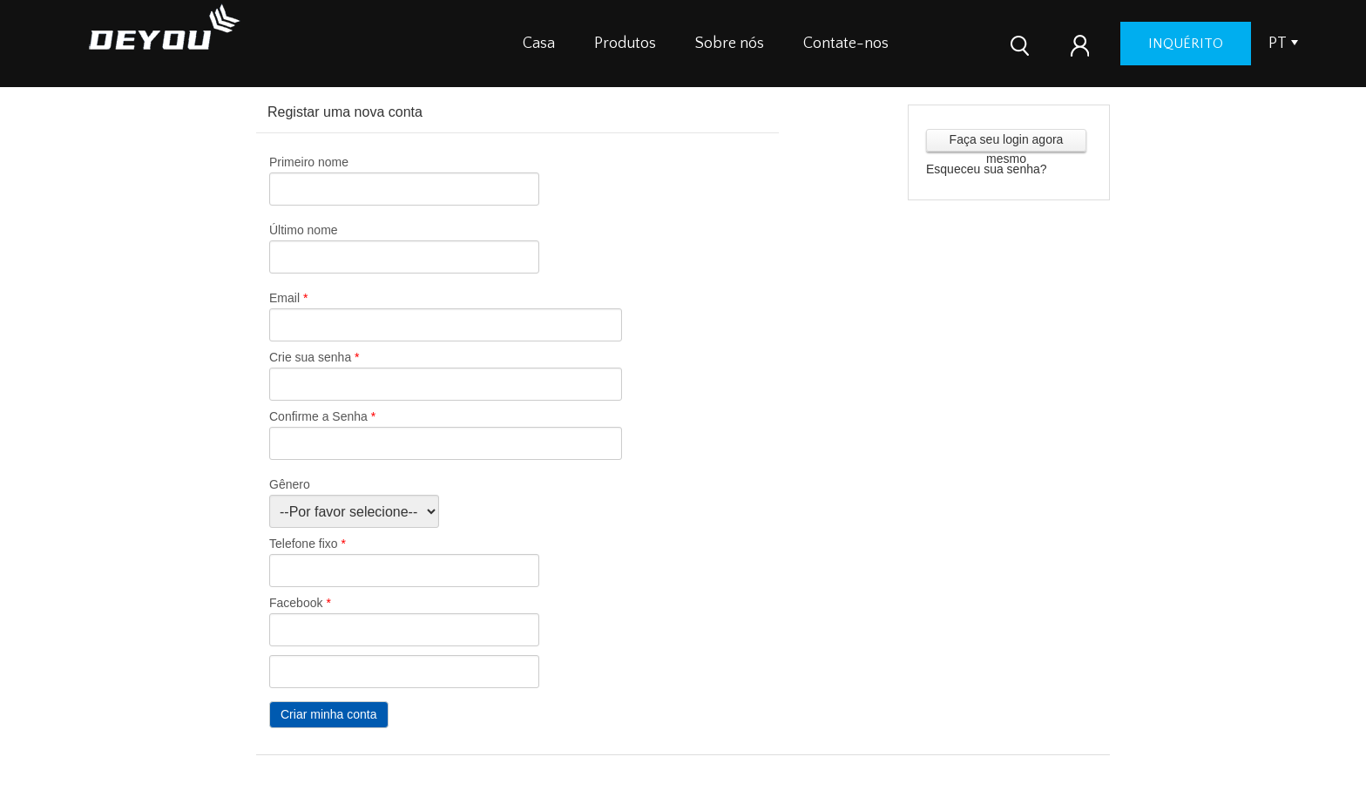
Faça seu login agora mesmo (1007, 142)
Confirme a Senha (322, 416)
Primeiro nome (308, 162)
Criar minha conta (329, 714)
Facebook (300, 603)
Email (288, 298)
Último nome (303, 230)
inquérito (1185, 43)
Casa (539, 43)
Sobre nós (729, 43)
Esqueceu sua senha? (986, 169)
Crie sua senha (314, 357)
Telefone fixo (307, 544)
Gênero (289, 484)
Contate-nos (846, 43)
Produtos (625, 43)
